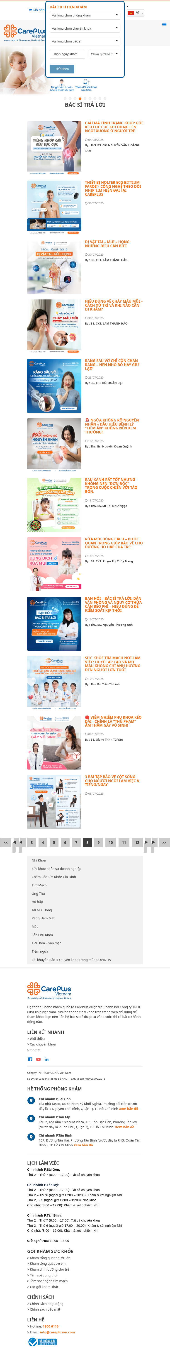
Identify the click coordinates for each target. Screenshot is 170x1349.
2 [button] (70, 98)
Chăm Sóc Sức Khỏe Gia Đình (54, 877)
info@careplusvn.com (57, 1332)
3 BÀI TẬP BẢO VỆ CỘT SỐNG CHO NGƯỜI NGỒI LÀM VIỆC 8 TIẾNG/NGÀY (112, 780)
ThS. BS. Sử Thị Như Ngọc (109, 506)
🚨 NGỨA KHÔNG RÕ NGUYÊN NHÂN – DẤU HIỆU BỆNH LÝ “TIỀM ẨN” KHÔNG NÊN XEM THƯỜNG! (112, 426)
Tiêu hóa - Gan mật (46, 943)
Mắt (35, 926)
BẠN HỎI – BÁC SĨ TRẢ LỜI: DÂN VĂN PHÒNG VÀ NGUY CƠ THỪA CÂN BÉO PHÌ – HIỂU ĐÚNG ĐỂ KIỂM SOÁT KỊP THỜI (113, 604)
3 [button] (75, 98)
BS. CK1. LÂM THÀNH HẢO (109, 260)
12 (137, 842)
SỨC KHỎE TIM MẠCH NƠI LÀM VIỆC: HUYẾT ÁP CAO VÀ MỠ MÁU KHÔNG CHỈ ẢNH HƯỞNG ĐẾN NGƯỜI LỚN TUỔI (113, 663)
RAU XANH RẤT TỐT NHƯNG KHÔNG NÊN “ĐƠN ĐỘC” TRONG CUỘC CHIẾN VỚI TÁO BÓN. (111, 485)
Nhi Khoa (39, 860)
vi (134, 12)
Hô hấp (37, 901)
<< (6, 842)
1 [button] (65, 98)
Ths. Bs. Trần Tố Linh (105, 684)
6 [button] (90, 98)
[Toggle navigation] (164, 24)
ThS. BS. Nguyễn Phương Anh (112, 625)
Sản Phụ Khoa (42, 935)
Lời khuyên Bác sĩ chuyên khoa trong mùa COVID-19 (71, 960)
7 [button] (95, 98)
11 (124, 842)
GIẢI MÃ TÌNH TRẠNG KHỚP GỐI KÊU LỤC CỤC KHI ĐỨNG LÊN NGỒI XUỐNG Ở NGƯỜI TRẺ (114, 126)
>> (164, 842)
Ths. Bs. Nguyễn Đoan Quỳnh (111, 446)
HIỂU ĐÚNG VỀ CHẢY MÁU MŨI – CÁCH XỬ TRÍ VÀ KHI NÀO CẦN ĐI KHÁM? (114, 305)
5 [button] (85, 98)
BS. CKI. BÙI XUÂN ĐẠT (107, 383)
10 (111, 842)
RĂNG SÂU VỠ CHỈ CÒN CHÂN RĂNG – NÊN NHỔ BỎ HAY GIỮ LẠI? (112, 364)
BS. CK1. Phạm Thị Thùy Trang (112, 561)
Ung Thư (38, 893)
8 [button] (100, 98)
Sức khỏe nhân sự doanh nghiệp (56, 868)
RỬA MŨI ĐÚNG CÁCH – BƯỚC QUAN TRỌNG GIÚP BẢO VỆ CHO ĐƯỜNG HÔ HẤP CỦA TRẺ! (114, 543)
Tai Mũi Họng (42, 910)
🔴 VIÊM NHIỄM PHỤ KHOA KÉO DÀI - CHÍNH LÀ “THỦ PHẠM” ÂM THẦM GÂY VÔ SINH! (113, 721)
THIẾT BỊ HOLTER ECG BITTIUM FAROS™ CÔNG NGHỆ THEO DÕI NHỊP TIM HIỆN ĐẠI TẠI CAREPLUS (113, 188)
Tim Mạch (39, 885)
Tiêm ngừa (40, 951)
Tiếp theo (62, 69)
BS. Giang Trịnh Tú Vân (107, 739)
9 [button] (105, 98)
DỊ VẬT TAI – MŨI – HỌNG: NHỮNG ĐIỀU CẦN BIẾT (108, 243)
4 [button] (80, 98)
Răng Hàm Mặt (43, 918)
